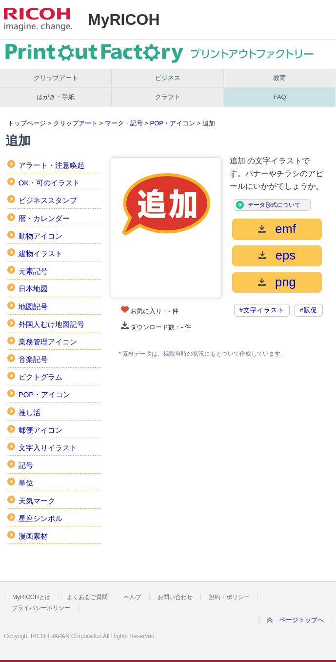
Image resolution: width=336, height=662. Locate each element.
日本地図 (33, 288)
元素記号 (33, 271)
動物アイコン (40, 236)
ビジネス (167, 77)
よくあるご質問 (87, 597)
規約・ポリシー (229, 597)
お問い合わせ (175, 597)
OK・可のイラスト (49, 183)
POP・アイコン (172, 123)
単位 (26, 483)
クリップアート (56, 77)
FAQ (280, 96)
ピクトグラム (40, 377)
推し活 (29, 412)
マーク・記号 (124, 123)
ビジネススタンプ (48, 200)
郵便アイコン (40, 430)
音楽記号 (33, 359)
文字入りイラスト (48, 447)
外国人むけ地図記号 (51, 324)
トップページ (27, 123)
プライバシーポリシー (41, 607)
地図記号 (33, 306)
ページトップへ (301, 619)
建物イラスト (40, 253)
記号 (26, 465)
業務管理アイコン (48, 342)
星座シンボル (40, 518)
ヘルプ (132, 597)
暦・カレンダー (44, 218)
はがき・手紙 (56, 96)
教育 (279, 77)
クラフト (167, 96)
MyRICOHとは (31, 597)
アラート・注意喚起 (51, 165)
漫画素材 (33, 536)
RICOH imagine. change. (38, 19)
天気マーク (37, 501)
